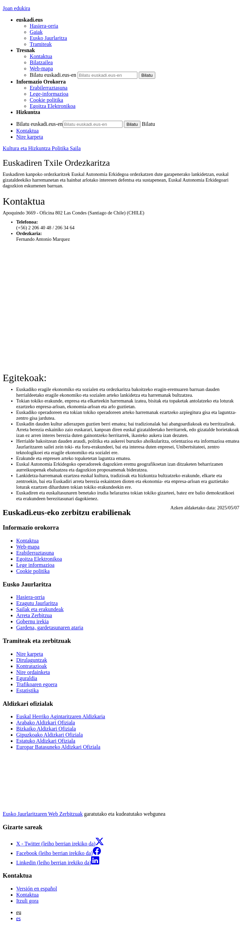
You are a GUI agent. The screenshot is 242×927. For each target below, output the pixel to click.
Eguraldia (26, 678)
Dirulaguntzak (31, 660)
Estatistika (27, 690)
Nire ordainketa (33, 672)
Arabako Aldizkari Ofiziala (45, 722)
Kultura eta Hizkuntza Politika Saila (42, 148)
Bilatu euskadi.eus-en (53, 75)
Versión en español (36, 888)
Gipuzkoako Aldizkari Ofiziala (49, 735)
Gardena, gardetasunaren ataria (49, 627)
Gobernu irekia (32, 621)
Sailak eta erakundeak (39, 609)
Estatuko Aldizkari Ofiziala (45, 741)
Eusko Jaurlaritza (48, 38)
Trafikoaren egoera (36, 684)
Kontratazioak (31, 666)
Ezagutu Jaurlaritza (37, 603)
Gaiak (36, 32)
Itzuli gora (27, 901)
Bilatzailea (41, 62)
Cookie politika (46, 100)
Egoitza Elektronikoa (53, 106)
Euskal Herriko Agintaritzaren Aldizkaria (60, 716)
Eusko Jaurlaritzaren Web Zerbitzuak (43, 814)
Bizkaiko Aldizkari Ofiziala (46, 729)
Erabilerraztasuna (49, 88)
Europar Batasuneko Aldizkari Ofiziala (58, 747)
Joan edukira (16, 8)
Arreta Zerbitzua (34, 615)
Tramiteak (41, 44)
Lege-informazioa (49, 94)
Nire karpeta (29, 137)
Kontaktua (41, 56)
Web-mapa (41, 68)
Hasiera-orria (44, 26)
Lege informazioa (35, 565)
